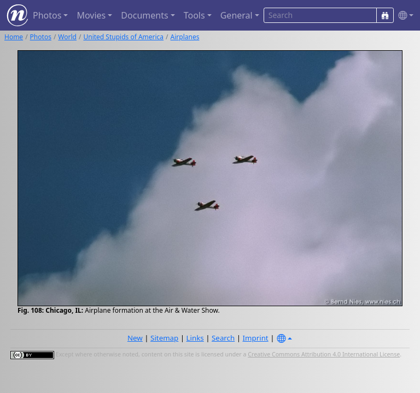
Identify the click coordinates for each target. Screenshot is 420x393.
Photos (40, 36)
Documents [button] (144, 15)
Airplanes (185, 36)
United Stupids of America (123, 36)
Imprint (256, 338)
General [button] (236, 15)
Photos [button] (47, 15)
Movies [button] (91, 15)
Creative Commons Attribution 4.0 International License (324, 354)
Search (223, 338)
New (135, 338)
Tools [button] (194, 15)
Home (13, 36)
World (67, 36)
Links (195, 338)
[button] (403, 15)
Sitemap (164, 338)
